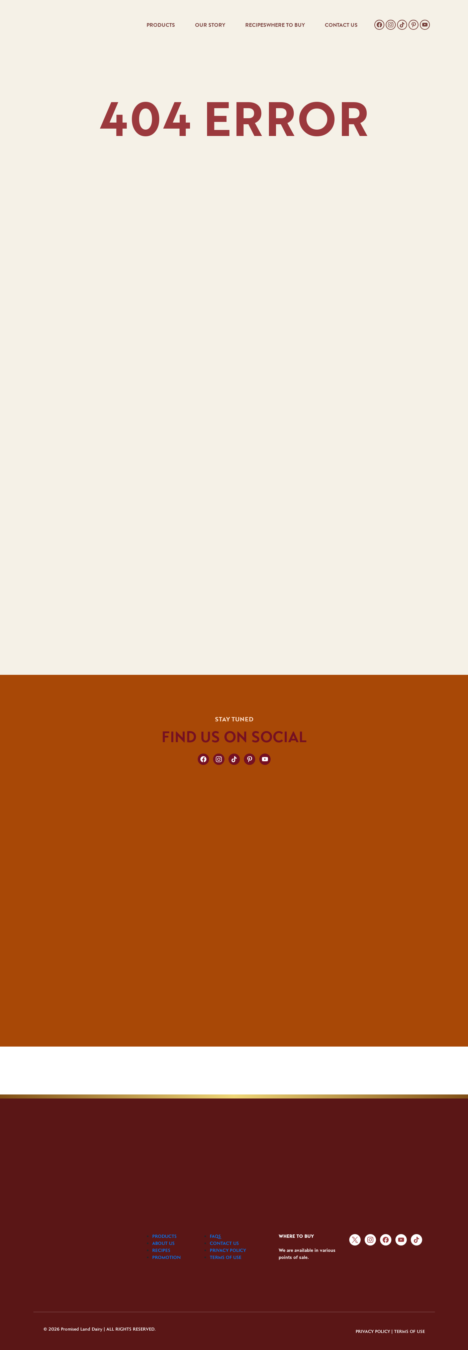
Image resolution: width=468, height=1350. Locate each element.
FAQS (215, 1236)
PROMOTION (166, 1257)
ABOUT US (163, 1243)
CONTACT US (341, 25)
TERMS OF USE (226, 1257)
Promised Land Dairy (81, 1329)
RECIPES (255, 25)
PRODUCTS (161, 25)
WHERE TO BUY (285, 25)
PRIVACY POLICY (228, 1250)
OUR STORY (210, 25)
